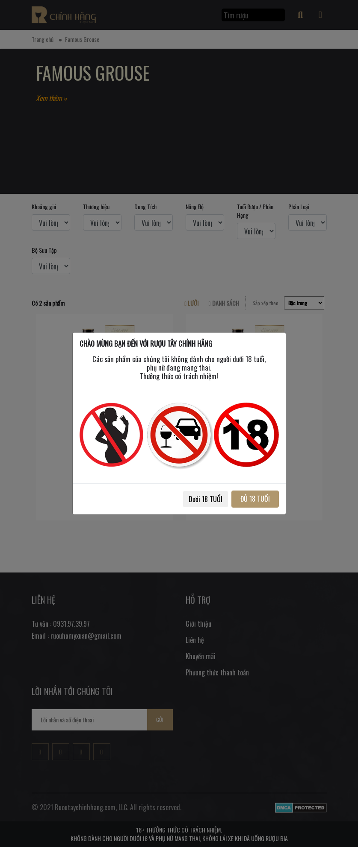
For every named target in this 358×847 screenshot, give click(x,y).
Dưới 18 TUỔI (205, 499)
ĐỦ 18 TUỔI (255, 499)
